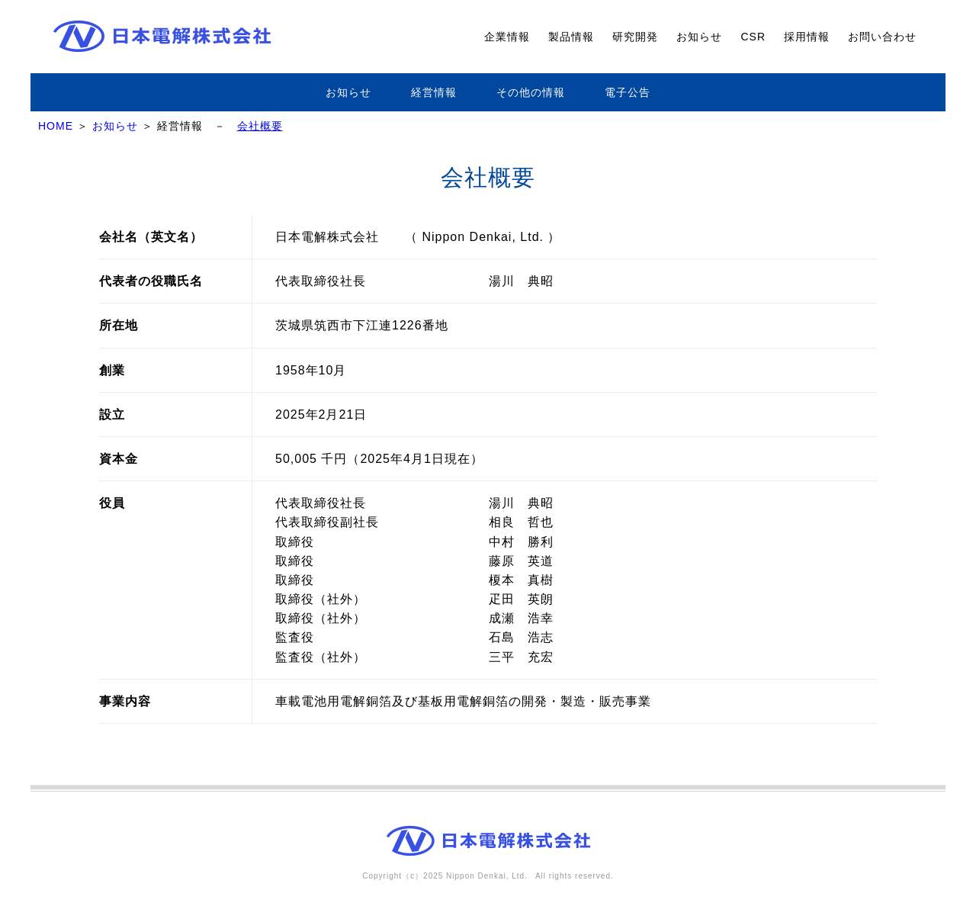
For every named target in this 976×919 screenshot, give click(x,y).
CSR (753, 37)
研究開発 (635, 37)
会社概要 (260, 126)
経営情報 (434, 92)
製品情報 (571, 37)
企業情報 (507, 37)
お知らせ (699, 37)
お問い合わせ (882, 37)
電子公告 (627, 92)
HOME (55, 126)
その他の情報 (530, 92)
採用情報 (807, 37)
